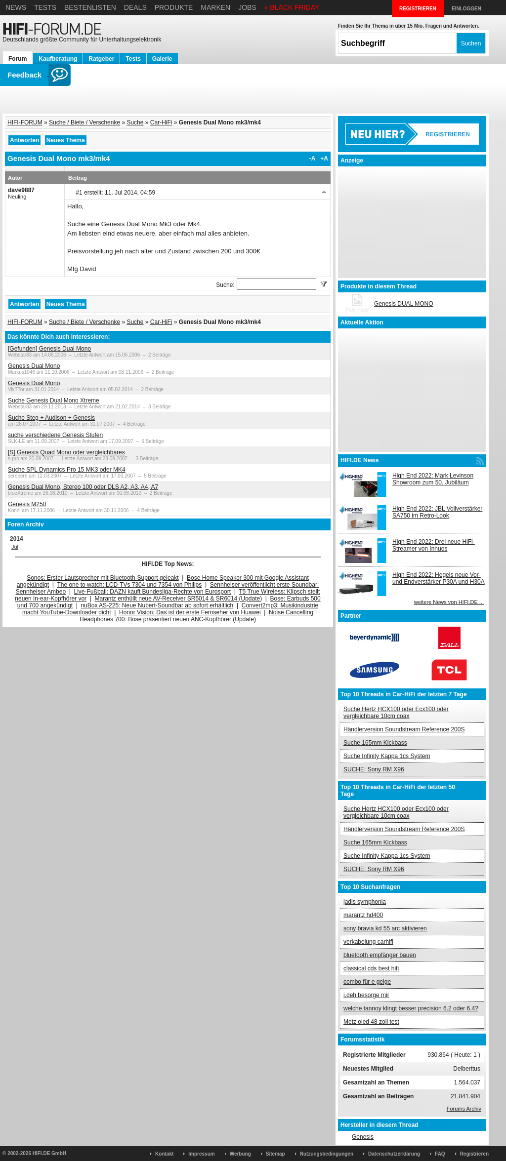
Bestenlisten (90, 7)
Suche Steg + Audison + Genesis (51, 417)
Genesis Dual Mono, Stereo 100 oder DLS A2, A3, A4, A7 (83, 486)
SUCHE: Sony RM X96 (373, 769)
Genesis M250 (27, 504)
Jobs (247, 7)
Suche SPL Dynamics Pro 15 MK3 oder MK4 (67, 469)
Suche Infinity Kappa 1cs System (386, 756)
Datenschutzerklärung (394, 1154)
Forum (17, 58)
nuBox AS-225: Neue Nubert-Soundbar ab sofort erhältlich (157, 605)
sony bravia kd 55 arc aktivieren (385, 928)
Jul (14, 547)
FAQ (440, 1154)
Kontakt (164, 1154)
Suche (134, 122)
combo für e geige (367, 981)
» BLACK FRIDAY (292, 7)
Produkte (174, 7)
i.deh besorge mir (366, 995)
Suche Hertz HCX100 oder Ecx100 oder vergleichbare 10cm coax (396, 713)
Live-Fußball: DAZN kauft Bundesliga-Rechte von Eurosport (152, 591)
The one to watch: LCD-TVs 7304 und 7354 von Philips (129, 584)
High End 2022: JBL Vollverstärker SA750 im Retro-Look (437, 512)
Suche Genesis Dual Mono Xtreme (53, 400)
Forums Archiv (464, 1109)
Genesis (363, 1136)
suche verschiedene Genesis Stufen (55, 435)
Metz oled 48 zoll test (371, 1021)
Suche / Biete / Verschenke (84, 122)
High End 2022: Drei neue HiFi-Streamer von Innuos (433, 545)
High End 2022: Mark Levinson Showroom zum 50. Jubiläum (432, 479)
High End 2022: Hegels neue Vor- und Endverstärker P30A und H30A (438, 578)
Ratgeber (101, 58)
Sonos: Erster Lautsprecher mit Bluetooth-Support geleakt (103, 577)
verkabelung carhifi (368, 941)
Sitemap (275, 1154)
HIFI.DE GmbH (49, 1153)
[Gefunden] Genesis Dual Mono (49, 348)
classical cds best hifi (371, 968)
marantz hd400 (363, 915)
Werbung (240, 1154)
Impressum (201, 1154)
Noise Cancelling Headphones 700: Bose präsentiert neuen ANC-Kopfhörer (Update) (196, 616)
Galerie (162, 58)
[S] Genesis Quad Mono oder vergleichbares (66, 452)
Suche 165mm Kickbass (375, 742)
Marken (215, 7)
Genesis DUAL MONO (403, 303)
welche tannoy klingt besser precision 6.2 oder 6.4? (410, 1008)
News (15, 7)
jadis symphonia (364, 901)
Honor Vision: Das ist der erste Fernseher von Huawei (190, 612)
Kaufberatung (58, 58)
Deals (135, 7)
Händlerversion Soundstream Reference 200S (403, 729)
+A (324, 158)
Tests (45, 7)
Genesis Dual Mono (34, 365)
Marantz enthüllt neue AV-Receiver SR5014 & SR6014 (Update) (178, 598)
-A (312, 158)
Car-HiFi (161, 122)
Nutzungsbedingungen (326, 1154)
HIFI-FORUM (24, 122)
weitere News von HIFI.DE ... (449, 602)
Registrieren (474, 1154)
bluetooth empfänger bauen (379, 955)
